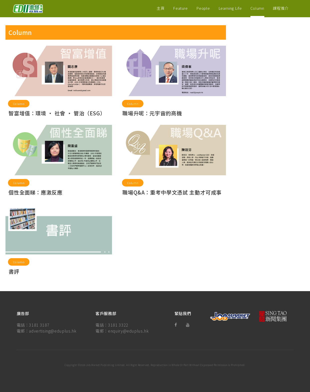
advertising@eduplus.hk (52, 331)
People (203, 8)
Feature (180, 8)
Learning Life (230, 8)
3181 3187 (39, 325)
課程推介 (281, 8)
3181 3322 (118, 325)
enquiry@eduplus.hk (128, 331)
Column (257, 8)
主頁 (160, 8)
